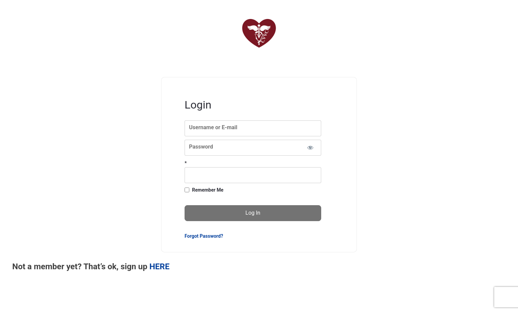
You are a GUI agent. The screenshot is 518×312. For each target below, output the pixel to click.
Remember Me (207, 190)
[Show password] (310, 148)
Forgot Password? (204, 236)
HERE (159, 266)
